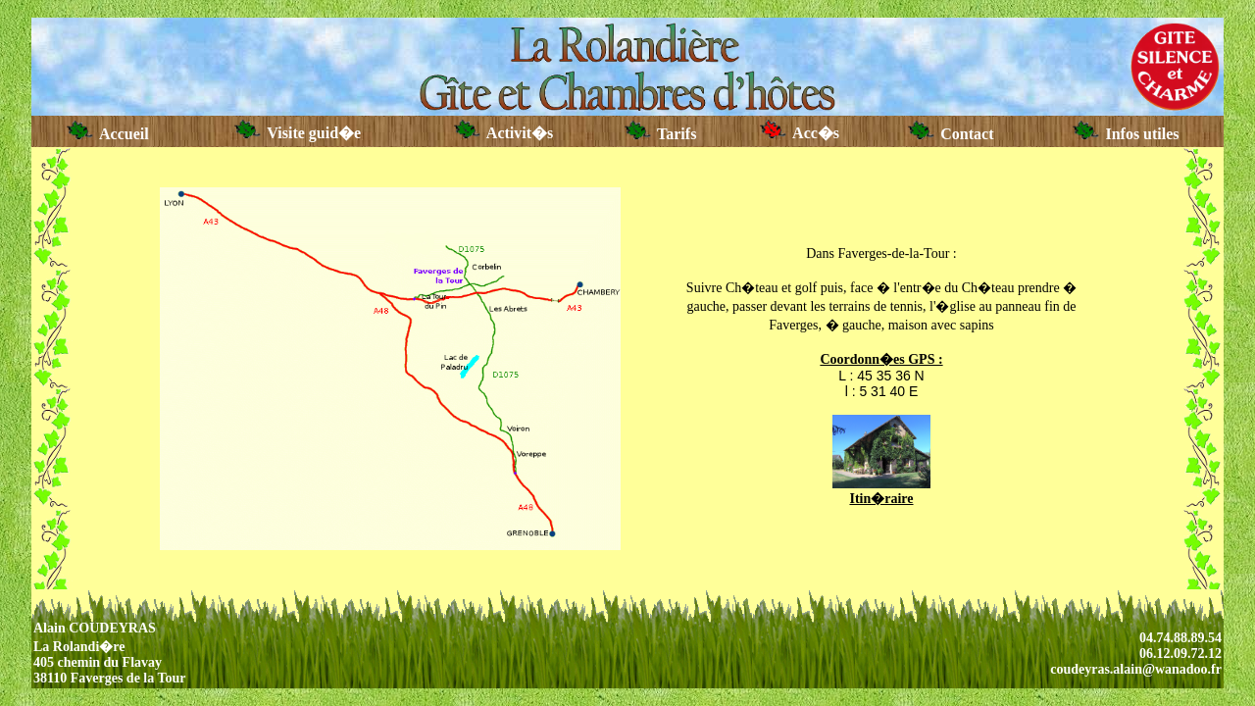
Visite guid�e (297, 133)
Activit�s (504, 133)
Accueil (108, 134)
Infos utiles (1126, 134)
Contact (950, 134)
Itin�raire (881, 498)
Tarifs (661, 134)
